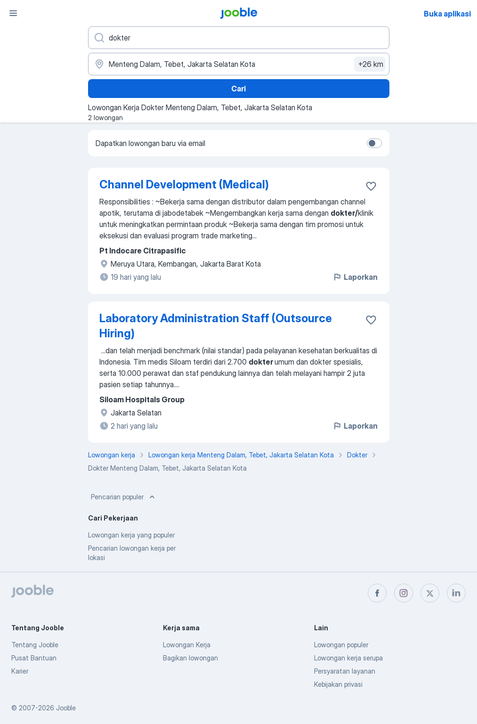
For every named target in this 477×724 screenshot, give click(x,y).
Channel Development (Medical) (184, 184)
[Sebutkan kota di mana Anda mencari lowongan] (238, 64)
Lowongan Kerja (186, 645)
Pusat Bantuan (34, 658)
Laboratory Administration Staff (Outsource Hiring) (215, 325)
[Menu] (13, 13)
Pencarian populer (124, 497)
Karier (19, 671)
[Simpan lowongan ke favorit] (371, 186)
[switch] (374, 143)
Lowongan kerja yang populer (131, 535)
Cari (238, 88)
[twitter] (429, 593)
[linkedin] (456, 593)
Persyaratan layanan (344, 671)
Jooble (66, 708)
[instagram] (403, 593)
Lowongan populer (341, 645)
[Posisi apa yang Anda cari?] (238, 37)
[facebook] (377, 593)
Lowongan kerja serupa (348, 658)
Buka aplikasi (447, 13)
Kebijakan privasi (338, 684)
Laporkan (355, 277)
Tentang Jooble (34, 645)
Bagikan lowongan (190, 658)
